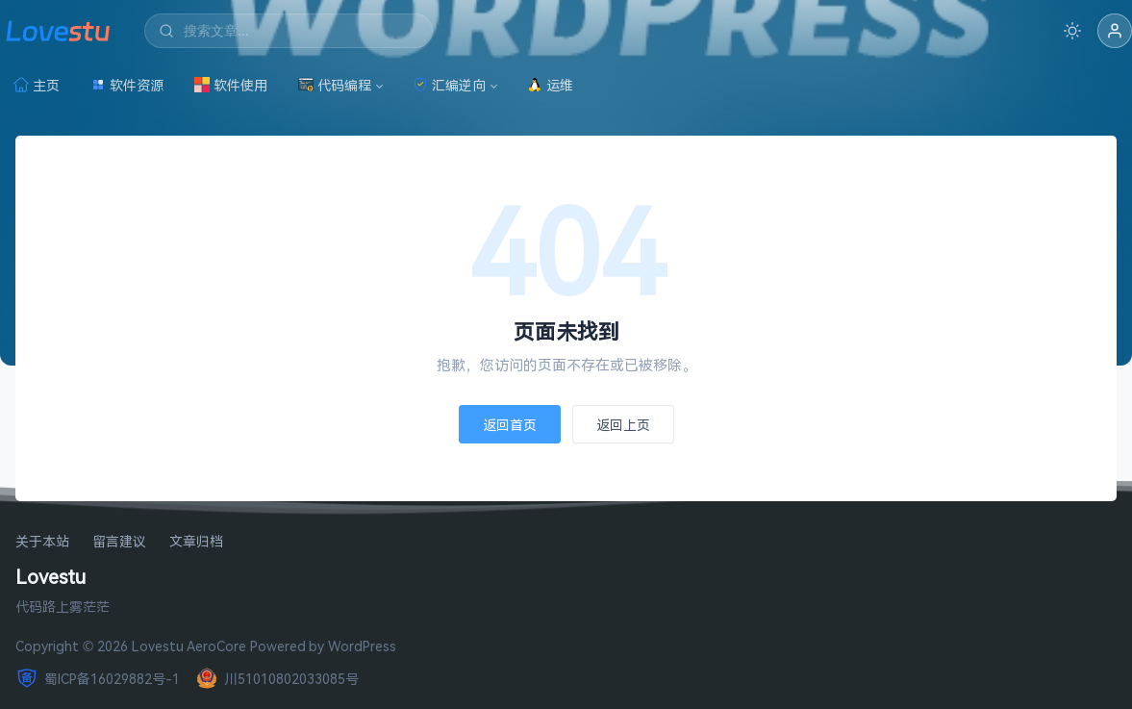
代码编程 (334, 85)
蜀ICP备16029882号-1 (97, 678)
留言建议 (119, 542)
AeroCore (216, 646)
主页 (36, 85)
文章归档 (196, 542)
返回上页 (623, 425)
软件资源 (127, 85)
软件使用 (230, 85)
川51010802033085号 (277, 678)
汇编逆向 (449, 85)
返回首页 (510, 425)
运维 (550, 85)
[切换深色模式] (1072, 30)
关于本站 (42, 542)
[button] (1114, 30)
